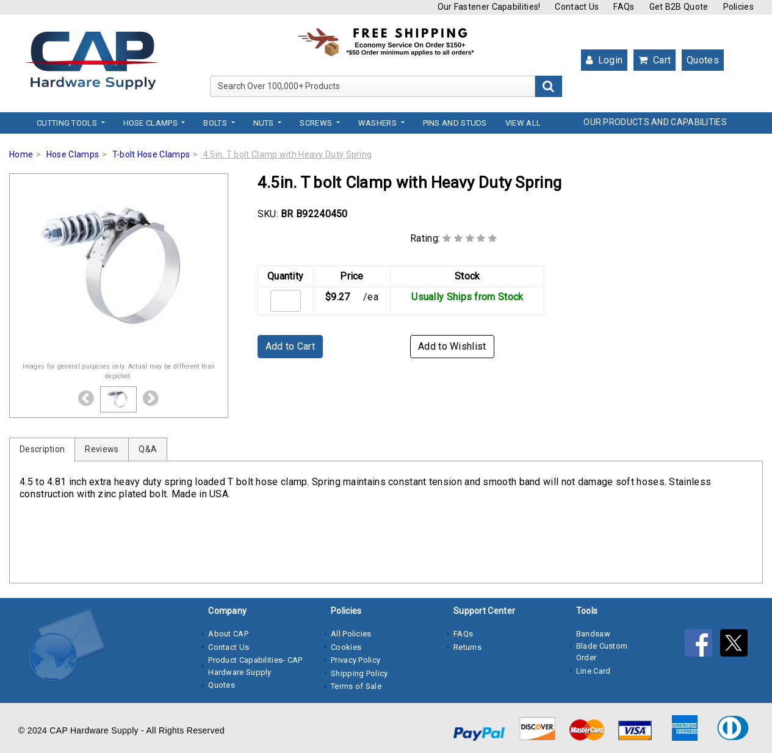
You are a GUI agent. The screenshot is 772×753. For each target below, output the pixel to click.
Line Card (593, 671)
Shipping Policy (359, 673)
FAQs (623, 7)
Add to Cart (290, 346)
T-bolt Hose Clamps (151, 154)
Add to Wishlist (452, 346)
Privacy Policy (355, 660)
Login (604, 60)
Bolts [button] (216, 123)
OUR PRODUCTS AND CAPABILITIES (655, 122)
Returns (467, 647)
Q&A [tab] (148, 449)
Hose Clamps (72, 154)
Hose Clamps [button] (151, 123)
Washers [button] (378, 123)
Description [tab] (42, 449)
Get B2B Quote (679, 7)
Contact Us (577, 7)
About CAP (228, 633)
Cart (654, 60)
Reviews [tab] (101, 449)
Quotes (703, 60)
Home (21, 154)
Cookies (346, 647)
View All (523, 123)
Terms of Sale (356, 686)
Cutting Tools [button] (68, 123)
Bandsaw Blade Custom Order (602, 645)
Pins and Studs (455, 123)
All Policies (351, 633)
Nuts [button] (264, 123)
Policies (738, 7)
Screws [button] (317, 123)
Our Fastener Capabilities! (489, 7)
